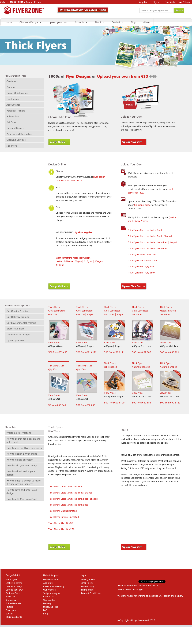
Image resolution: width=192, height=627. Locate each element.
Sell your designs (51, 593)
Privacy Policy (88, 579)
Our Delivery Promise (17, 316)
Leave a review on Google (129, 589)
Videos (146, 22)
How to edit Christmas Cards (21, 499)
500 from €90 (114, 402)
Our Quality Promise (17, 311)
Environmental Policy (53, 586)
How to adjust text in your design (20, 473)
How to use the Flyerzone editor (24, 448)
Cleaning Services (16, 139)
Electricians (12, 99)
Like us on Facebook (127, 585)
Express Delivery (15, 328)
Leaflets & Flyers (14, 582)
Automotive (12, 116)
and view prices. (74, 180)
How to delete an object (19, 459)
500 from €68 (169, 352)
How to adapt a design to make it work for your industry (23, 482)
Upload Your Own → (133, 141)
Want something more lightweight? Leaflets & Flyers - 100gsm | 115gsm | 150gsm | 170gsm (80, 261)
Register (143, 2)
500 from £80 (114, 352)
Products (79, 22)
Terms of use (87, 589)
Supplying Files (50, 606)
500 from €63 (57, 352)
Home (9, 22)
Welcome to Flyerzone (18, 432)
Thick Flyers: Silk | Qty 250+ (141, 272)
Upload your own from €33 (127, 76)
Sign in (156, 2)
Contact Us (117, 22)
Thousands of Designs (18, 334)
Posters (9, 606)
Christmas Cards (14, 616)
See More (11, 145)
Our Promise (49, 589)
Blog (133, 22)
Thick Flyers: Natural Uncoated (143, 260)
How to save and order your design (21, 491)
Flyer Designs (79, 76)
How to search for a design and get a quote (23, 440)
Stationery (11, 600)
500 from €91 (86, 352)
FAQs (45, 610)
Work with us (49, 600)
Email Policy (87, 582)
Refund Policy (87, 586)
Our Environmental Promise (21, 322)
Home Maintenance (17, 93)
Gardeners (12, 81)
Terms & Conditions (90, 593)
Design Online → (59, 141)
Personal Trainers (15, 110)
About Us (99, 22)
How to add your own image (21, 465)
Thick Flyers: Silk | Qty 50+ (141, 266)
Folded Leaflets (13, 603)
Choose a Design (29, 22)
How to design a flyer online (21, 453)
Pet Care (11, 122)
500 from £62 (141, 352)
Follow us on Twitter (148, 585)
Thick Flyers (11, 579)
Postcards (11, 596)
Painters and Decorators (19, 134)
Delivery (47, 603)
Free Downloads (51, 579)
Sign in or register (83, 232)
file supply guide (142, 204)
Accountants (13, 104)
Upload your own (58, 22)
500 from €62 (85, 405)
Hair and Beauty (15, 128)
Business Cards (13, 593)
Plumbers (11, 87)
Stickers (9, 613)
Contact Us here (33, 2)
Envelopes (11, 610)
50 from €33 (57, 405)
